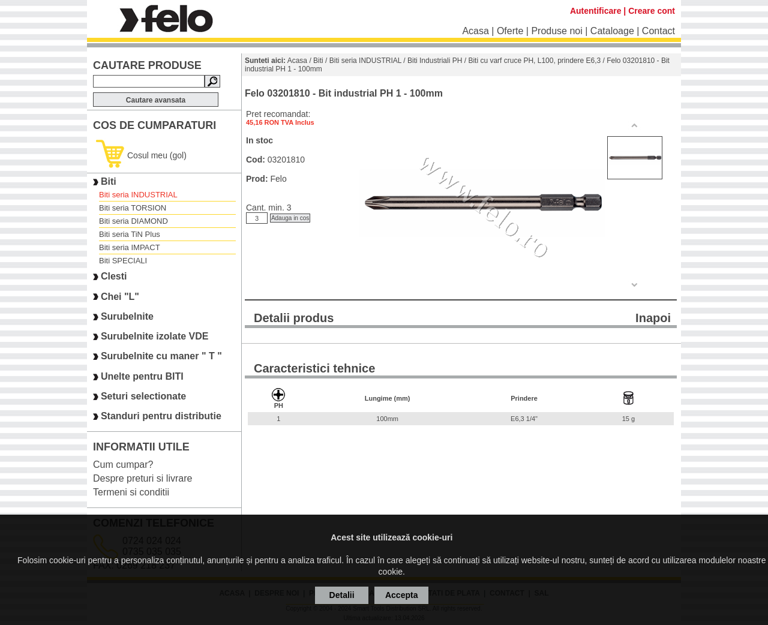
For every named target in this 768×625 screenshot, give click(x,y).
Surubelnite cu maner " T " (161, 356)
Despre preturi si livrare (142, 478)
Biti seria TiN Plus (129, 234)
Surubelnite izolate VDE (155, 336)
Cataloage (612, 31)
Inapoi (653, 317)
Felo (278, 179)
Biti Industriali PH (434, 60)
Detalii (342, 595)
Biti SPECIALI (123, 260)
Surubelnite (127, 316)
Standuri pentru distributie (161, 416)
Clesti (114, 277)
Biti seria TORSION (132, 207)
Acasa (475, 31)
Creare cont (651, 11)
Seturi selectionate (143, 396)
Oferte (510, 31)
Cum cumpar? (123, 464)
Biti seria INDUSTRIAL (138, 194)
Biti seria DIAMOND (133, 221)
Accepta (401, 595)
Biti (108, 181)
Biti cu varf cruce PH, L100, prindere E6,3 (534, 60)
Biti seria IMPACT (129, 247)
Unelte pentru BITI (142, 376)
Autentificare (596, 11)
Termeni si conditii (131, 492)
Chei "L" (120, 297)
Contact (658, 31)
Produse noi (556, 31)
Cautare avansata (155, 100)
